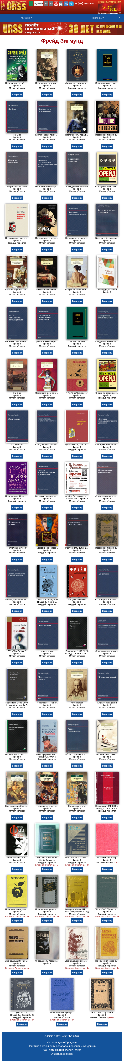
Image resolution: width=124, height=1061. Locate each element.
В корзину (17, 95)
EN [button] (51, 3)
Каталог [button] (25, 17)
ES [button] (46, 3)
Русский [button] (38, 3)
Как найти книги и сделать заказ (62, 1050)
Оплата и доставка (62, 1053)
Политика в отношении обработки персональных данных (62, 1046)
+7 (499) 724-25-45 (84, 3)
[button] (56, 3)
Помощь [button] (97, 17)
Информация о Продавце (62, 1042)
